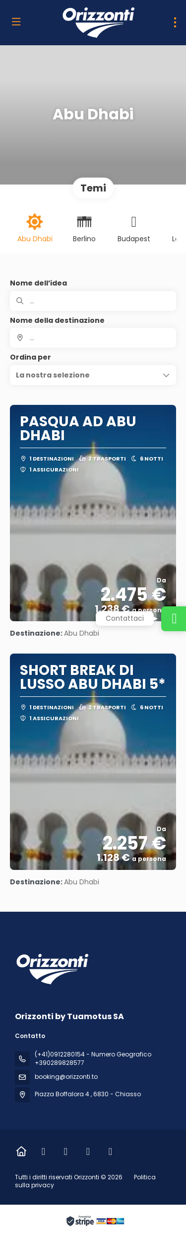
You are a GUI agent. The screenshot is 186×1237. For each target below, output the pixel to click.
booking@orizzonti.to (66, 1076)
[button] (93, 375)
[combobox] (93, 338)
